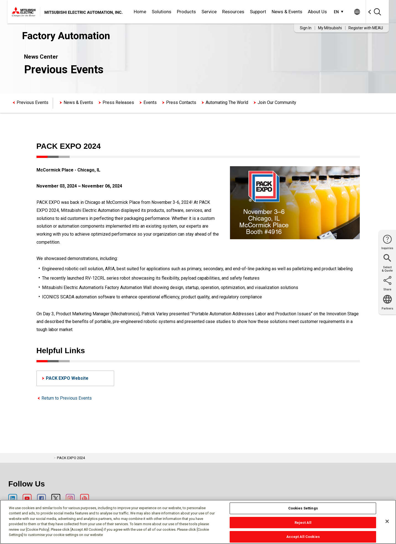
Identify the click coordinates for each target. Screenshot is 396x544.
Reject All (303, 522)
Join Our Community (277, 102)
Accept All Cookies (303, 537)
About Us (317, 11)
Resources (233, 11)
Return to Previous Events (66, 398)
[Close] (387, 521)
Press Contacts (181, 102)
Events (150, 102)
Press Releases (118, 102)
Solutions (161, 11)
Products (186, 11)
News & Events (287, 11)
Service (209, 11)
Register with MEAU (365, 28)
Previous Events (32, 102)
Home (140, 11)
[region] (198, 522)
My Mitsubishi (330, 28)
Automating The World (227, 102)
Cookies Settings (303, 508)
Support (258, 11)
